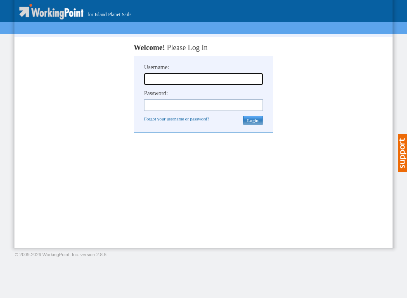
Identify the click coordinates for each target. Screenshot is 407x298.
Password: (156, 93)
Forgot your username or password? (176, 118)
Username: (156, 67)
